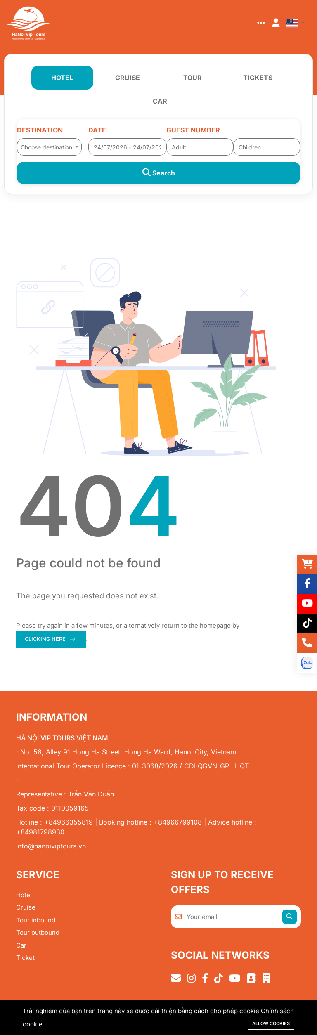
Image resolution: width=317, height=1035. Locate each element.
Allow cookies (271, 1023)
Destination (40, 130)
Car (21, 946)
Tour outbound (37, 933)
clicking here (46, 639)
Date (97, 130)
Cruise (25, 908)
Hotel (24, 895)
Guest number (193, 130)
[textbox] (49, 147)
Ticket (25, 958)
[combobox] (49, 144)
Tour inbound (35, 920)
